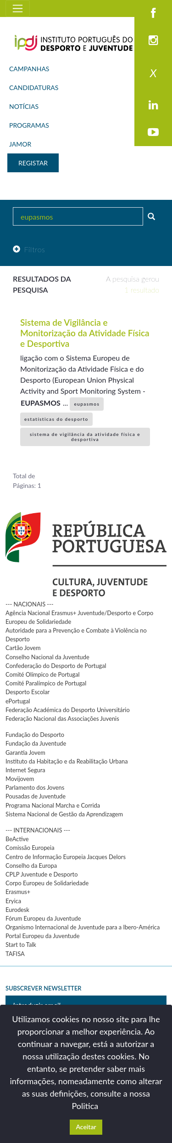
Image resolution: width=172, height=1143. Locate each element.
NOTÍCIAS (24, 106)
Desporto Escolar (28, 692)
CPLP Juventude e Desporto (42, 874)
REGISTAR (33, 163)
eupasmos (87, 404)
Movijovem (20, 778)
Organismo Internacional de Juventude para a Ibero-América (83, 927)
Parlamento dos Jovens (35, 787)
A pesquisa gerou (132, 284)
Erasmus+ (18, 891)
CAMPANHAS (29, 69)
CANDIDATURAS (33, 87)
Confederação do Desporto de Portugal (56, 665)
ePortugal (18, 701)
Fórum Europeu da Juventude (43, 918)
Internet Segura (25, 770)
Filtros (29, 249)
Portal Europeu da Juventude (42, 935)
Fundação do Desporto (35, 734)
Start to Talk (21, 944)
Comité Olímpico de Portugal (43, 674)
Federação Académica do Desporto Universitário (68, 709)
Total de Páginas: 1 (27, 480)
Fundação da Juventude (36, 743)
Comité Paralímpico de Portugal (46, 683)
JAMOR (20, 144)
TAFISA (15, 953)
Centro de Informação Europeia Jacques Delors (66, 856)
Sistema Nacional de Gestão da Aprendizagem (64, 814)
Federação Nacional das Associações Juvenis (62, 718)
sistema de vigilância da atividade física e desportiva (85, 436)
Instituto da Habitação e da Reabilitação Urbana (67, 761)
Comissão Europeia (30, 847)
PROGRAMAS (29, 125)
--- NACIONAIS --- (30, 604)
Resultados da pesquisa (42, 284)
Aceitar (86, 1127)
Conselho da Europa (31, 865)
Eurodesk (17, 909)
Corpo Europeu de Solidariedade (47, 883)
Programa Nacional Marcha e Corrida (53, 805)
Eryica (13, 901)
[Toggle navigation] (18, 8)
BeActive (17, 839)
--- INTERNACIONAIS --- (38, 830)
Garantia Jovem (25, 752)
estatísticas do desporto (56, 419)
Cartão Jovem (23, 647)
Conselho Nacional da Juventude (47, 657)
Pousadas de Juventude (36, 796)
